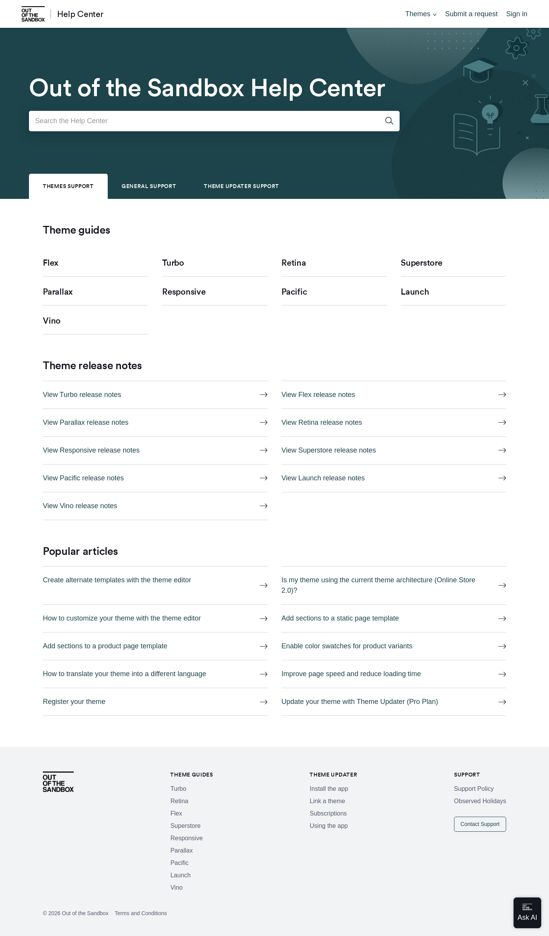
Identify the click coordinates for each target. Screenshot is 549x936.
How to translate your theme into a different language (124, 674)
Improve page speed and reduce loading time (351, 674)
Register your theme (74, 701)
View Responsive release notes (91, 450)
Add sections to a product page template (105, 646)
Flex (176, 813)
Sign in (516, 14)
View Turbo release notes (82, 394)
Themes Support (68, 186)
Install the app (329, 788)
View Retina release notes (321, 422)
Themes (417, 14)
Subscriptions (328, 813)
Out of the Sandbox (85, 913)
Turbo (178, 788)
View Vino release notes (80, 506)
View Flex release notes (318, 394)
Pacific (179, 863)
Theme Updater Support (241, 186)
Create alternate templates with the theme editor (117, 580)
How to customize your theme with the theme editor (122, 618)
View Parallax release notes (86, 422)
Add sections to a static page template (340, 618)
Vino (176, 887)
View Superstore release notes (328, 450)
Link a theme (327, 801)
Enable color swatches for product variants (346, 646)
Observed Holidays (480, 801)
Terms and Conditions (141, 913)
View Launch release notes (323, 478)
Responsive (186, 838)
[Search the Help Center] (214, 121)
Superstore (185, 825)
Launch (180, 875)
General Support (149, 186)
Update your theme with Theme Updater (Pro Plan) (359, 701)
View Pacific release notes (83, 478)
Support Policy (474, 788)
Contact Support (480, 824)
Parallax (181, 850)
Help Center (80, 14)
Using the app (329, 825)
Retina (179, 801)
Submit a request (471, 14)
